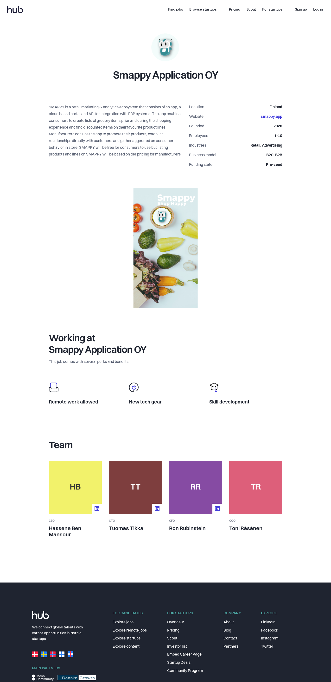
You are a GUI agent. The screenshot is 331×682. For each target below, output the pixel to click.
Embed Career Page (184, 655)
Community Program (185, 671)
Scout (172, 638)
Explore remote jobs (130, 630)
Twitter (267, 647)
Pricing (173, 630)
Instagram (270, 638)
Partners (230, 647)
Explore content (126, 647)
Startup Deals (179, 663)
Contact (230, 638)
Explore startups (126, 638)
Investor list (177, 647)
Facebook (269, 630)
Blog (227, 630)
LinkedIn (268, 622)
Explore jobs (123, 622)
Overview (175, 622)
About (228, 622)
